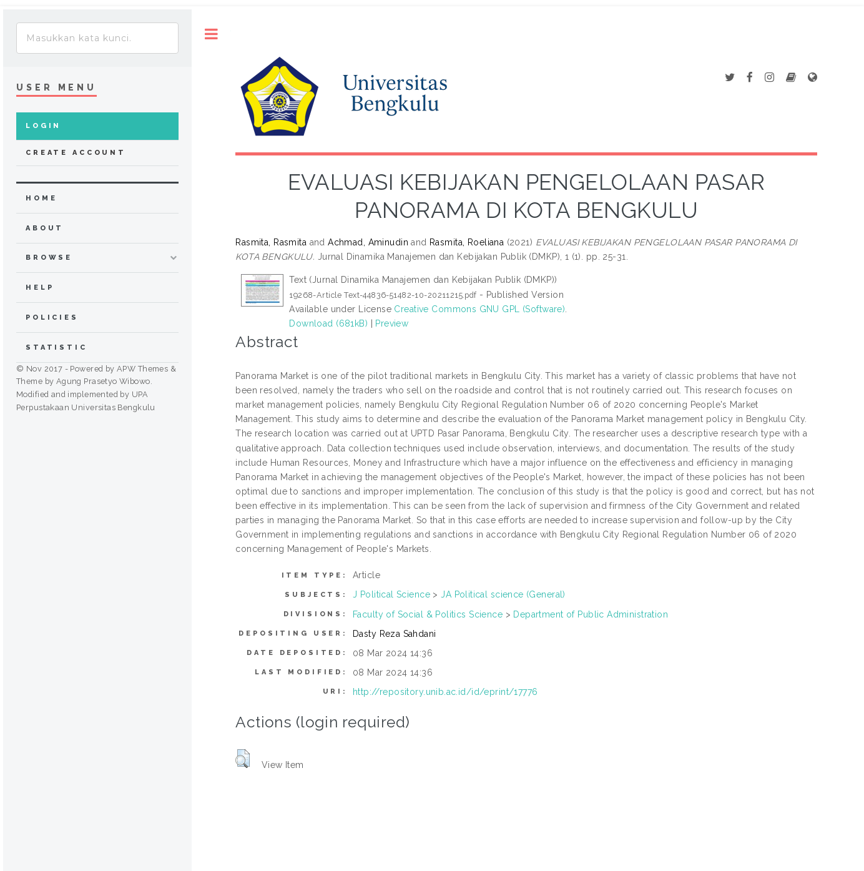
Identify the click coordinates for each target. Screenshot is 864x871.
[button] (242, 758)
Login (43, 126)
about (45, 228)
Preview (391, 323)
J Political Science (391, 594)
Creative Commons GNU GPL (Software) (479, 309)
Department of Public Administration (590, 614)
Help (40, 287)
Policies (52, 317)
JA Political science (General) (503, 594)
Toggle (211, 34)
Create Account (76, 153)
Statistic (56, 347)
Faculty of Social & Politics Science (428, 614)
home (41, 198)
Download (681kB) (328, 323)
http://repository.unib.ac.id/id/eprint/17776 (445, 692)
